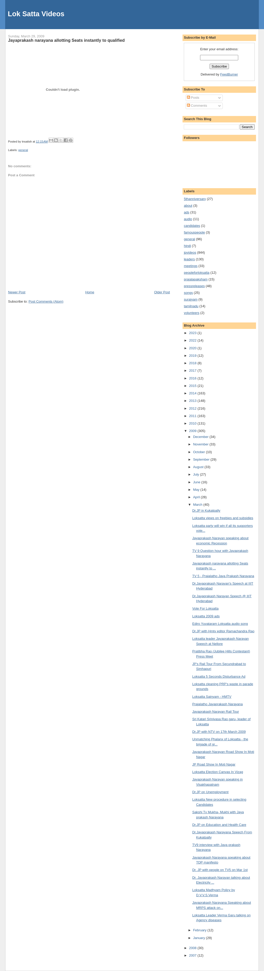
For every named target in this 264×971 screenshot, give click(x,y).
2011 (193, 416)
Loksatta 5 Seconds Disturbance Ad (218, 676)
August (198, 467)
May (196, 490)
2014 (193, 393)
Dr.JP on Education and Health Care (219, 825)
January (199, 938)
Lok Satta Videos (36, 14)
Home (89, 292)
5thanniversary (195, 199)
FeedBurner (229, 74)
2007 (193, 955)
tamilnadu (191, 306)
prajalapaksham (196, 279)
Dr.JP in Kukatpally (206, 510)
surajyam (190, 299)
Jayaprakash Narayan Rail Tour (215, 711)
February (200, 930)
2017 (193, 370)
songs (188, 293)
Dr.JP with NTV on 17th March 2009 (219, 732)
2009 (193, 431)
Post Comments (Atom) (46, 301)
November (201, 444)
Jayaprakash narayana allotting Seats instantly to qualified (66, 40)
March (198, 505)
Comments (197, 105)
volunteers (191, 313)
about (188, 206)
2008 (193, 948)
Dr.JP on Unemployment (210, 792)
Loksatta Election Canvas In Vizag (217, 772)
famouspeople (194, 232)
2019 (193, 356)
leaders (189, 259)
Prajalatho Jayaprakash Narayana (217, 704)
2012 (193, 408)
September (201, 459)
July (196, 474)
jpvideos (190, 252)
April (197, 497)
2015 (193, 386)
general (23, 150)
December (201, 437)
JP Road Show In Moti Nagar (213, 764)
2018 (193, 363)
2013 (193, 401)
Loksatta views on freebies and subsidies (222, 518)
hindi (187, 246)
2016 (193, 378)
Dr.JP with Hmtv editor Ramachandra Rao (223, 631)
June (197, 482)
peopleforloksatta (196, 273)
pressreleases (194, 286)
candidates (192, 226)
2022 (193, 340)
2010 (193, 423)
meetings (190, 266)
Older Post (162, 292)
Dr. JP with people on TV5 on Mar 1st (220, 870)
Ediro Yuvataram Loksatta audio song (220, 624)
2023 (193, 333)
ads (186, 212)
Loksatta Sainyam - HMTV (212, 697)
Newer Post (16, 292)
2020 (193, 348)
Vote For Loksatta (205, 608)
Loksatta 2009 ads (206, 616)
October (199, 452)
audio (188, 219)
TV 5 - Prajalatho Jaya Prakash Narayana (223, 576)
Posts (193, 97)
